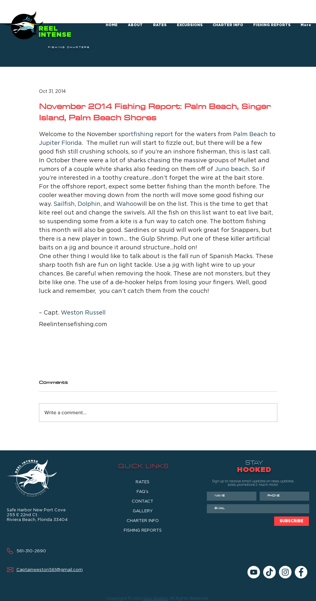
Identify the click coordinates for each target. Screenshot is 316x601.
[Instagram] (285, 572)
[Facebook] (301, 572)
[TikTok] (269, 572)
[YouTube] (253, 572)
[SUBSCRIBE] (291, 521)
